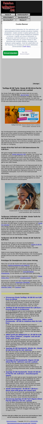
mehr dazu (26, 46)
